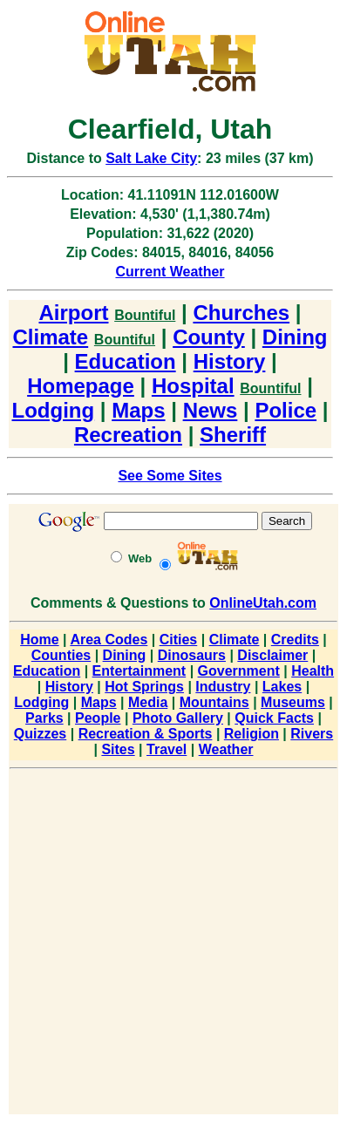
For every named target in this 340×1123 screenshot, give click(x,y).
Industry (222, 686)
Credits (295, 639)
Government (239, 671)
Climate (50, 337)
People (97, 718)
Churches (241, 312)
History (230, 361)
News (210, 410)
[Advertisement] (168, 944)
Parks (44, 718)
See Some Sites (169, 475)
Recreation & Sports (145, 733)
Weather (226, 749)
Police (285, 410)
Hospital (193, 386)
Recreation (128, 434)
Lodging (53, 410)
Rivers (311, 733)
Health (312, 671)
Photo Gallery (178, 718)
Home (39, 639)
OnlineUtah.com (262, 603)
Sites (117, 749)
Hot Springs (144, 686)
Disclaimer (272, 655)
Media (147, 702)
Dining (295, 337)
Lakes (282, 686)
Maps (138, 410)
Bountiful (144, 315)
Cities (179, 639)
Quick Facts (274, 718)
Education (125, 361)
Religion (251, 733)
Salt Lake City (151, 158)
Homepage (80, 386)
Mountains (214, 702)
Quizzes (40, 733)
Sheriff (233, 434)
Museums (293, 702)
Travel (166, 749)
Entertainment (139, 671)
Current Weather (169, 271)
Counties (61, 655)
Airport (73, 312)
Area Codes (108, 639)
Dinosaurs (192, 655)
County (209, 337)
